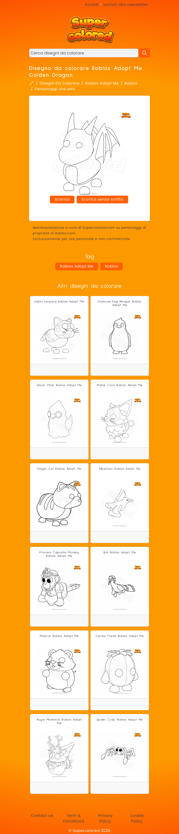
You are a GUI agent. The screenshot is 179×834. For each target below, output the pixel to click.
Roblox (131, 83)
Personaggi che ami (55, 89)
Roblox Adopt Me (102, 83)
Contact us (42, 815)
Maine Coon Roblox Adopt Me (120, 385)
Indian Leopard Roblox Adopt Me (59, 301)
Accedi (92, 4)
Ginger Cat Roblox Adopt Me (59, 468)
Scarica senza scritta (102, 199)
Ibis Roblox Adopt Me (120, 552)
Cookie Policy (137, 818)
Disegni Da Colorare (60, 83)
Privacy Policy (105, 818)
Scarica (62, 199)
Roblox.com (65, 233)
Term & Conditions (74, 818)
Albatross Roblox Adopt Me (120, 468)
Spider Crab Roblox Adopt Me (120, 719)
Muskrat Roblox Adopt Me (59, 636)
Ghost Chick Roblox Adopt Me (59, 385)
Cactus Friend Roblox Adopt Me (120, 636)
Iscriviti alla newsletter (125, 4)
